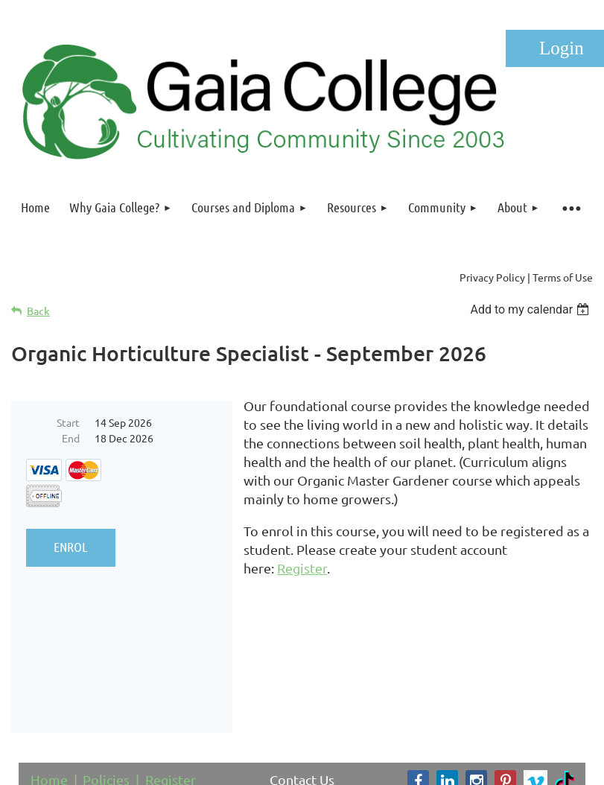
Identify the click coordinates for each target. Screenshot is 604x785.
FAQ (119, 691)
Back (38, 311)
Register (170, 671)
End (71, 438)
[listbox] (531, 309)
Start (68, 422)
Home (49, 671)
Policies (106, 671)
